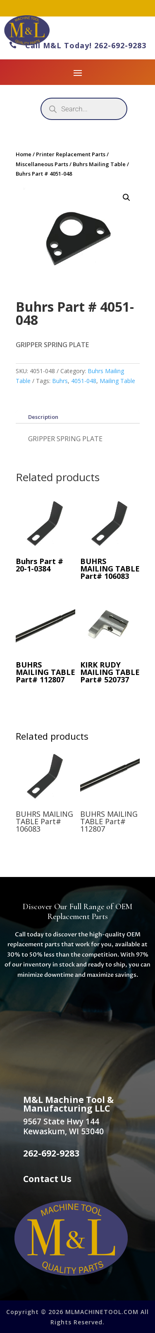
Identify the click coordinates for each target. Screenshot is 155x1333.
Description (43, 417)
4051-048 (83, 381)
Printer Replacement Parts (70, 154)
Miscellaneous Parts (42, 164)
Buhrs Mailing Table (99, 164)
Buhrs (60, 381)
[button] (126, 197)
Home (23, 154)
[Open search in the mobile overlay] (83, 109)
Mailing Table (117, 381)
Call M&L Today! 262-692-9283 (77, 45)
